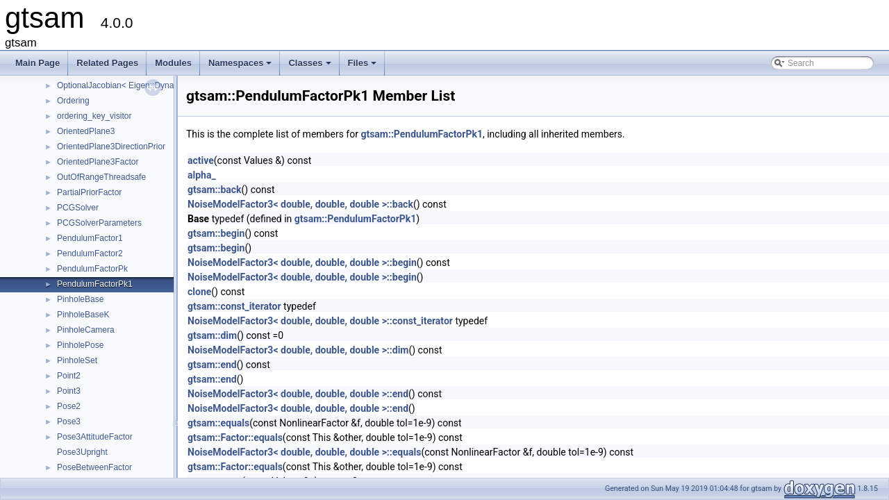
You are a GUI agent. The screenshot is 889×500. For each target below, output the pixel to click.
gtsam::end (212, 364)
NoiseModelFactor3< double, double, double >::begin (302, 262)
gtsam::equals (218, 422)
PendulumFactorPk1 (95, 284)
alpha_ (202, 175)
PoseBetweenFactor (94, 467)
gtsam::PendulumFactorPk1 (421, 134)
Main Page (37, 63)
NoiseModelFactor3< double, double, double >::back (300, 204)
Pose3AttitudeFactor (95, 437)
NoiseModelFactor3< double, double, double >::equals (304, 452)
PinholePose (80, 345)
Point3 (69, 391)
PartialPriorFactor (89, 192)
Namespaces (241, 67)
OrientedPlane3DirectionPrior (111, 146)
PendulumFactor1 (90, 238)
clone (199, 291)
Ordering (73, 101)
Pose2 (69, 406)
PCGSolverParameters (99, 223)
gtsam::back (215, 189)
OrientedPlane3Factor (97, 162)
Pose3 (69, 421)
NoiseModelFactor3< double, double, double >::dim (298, 350)
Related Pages (107, 63)
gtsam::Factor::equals (235, 437)
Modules (173, 63)
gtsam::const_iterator (234, 306)
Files (363, 67)
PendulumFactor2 (90, 253)
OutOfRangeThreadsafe (101, 177)
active (201, 160)
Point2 (69, 376)
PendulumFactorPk (92, 269)
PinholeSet (77, 360)
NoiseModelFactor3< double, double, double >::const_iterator (320, 320)
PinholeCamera (86, 330)
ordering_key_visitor (94, 116)
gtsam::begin (216, 233)
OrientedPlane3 (86, 131)
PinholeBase (80, 299)
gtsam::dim (212, 335)
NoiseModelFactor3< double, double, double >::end (298, 393)
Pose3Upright (82, 452)
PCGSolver (78, 207)
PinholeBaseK (83, 314)
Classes (310, 67)
